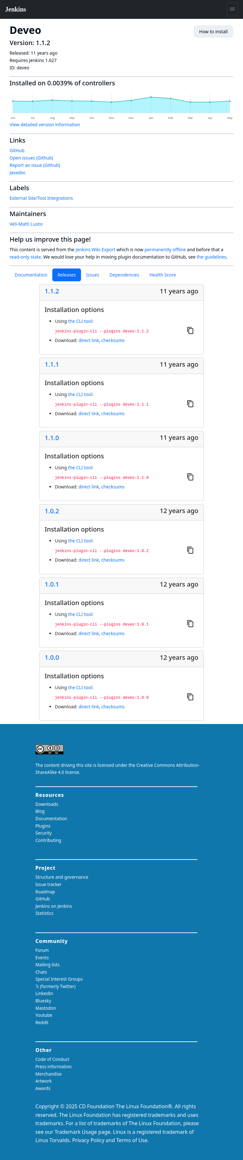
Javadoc (18, 172)
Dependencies (124, 275)
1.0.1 (52, 584)
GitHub (17, 150)
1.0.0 (52, 657)
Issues (92, 275)
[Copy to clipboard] (190, 330)
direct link (88, 340)
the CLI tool (80, 321)
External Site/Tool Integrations (41, 198)
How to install (213, 31)
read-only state (25, 257)
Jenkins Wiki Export (95, 249)
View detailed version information (45, 124)
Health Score (162, 275)
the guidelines (211, 257)
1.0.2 (52, 511)
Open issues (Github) (31, 158)
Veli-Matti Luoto (26, 224)
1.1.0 (52, 438)
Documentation (31, 275)
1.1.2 (52, 291)
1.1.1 (52, 364)
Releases (66, 275)
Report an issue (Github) (35, 165)
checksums (113, 340)
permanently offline (165, 249)
